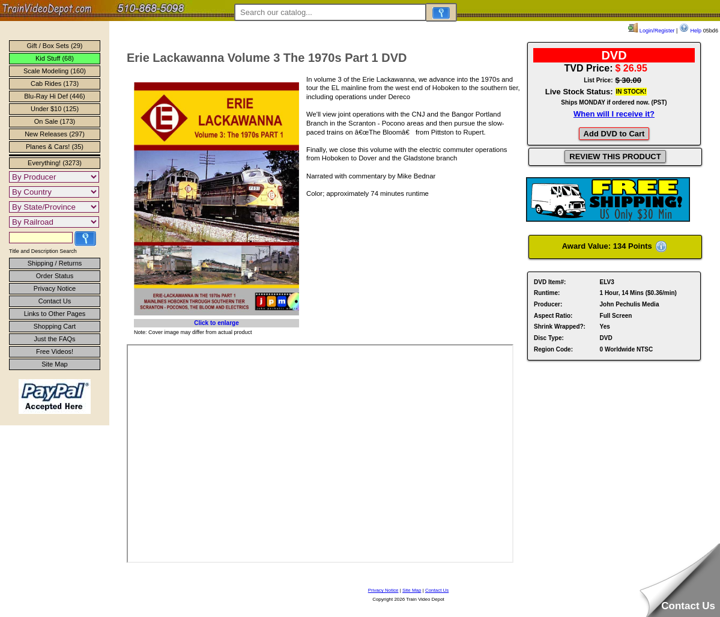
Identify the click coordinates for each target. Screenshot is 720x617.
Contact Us (54, 301)
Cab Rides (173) (55, 83)
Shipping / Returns (55, 263)
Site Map (54, 364)
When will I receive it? (614, 113)
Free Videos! (54, 351)
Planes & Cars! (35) (54, 146)
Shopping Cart (55, 326)
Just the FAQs (54, 338)
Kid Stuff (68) (54, 58)
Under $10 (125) (55, 108)
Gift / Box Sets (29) (55, 45)
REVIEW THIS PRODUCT (615, 156)
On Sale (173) (54, 121)
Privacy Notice (55, 288)
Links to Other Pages (55, 313)
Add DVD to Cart (614, 133)
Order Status (54, 275)
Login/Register (651, 31)
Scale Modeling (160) (54, 70)
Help (690, 31)
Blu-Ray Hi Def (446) (54, 96)
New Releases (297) (55, 134)
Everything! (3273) (55, 162)
